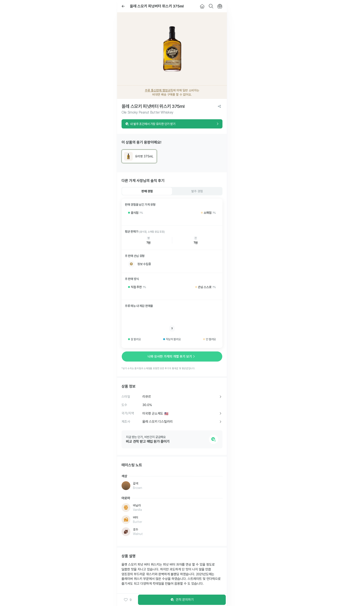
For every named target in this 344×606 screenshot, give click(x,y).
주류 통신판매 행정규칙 (159, 90)
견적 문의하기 (182, 600)
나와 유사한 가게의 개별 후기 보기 (172, 356)
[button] (128, 600)
